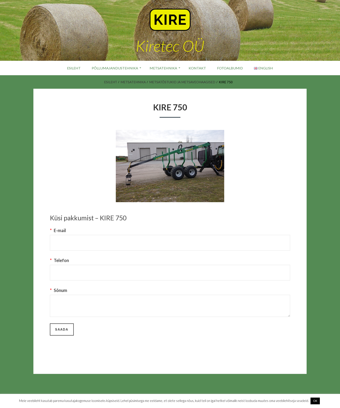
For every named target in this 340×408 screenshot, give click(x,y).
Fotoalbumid (230, 68)
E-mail (58, 230)
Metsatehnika (163, 68)
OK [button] (315, 401)
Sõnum (58, 290)
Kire (170, 19)
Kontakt (197, 68)
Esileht (74, 68)
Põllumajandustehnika (115, 68)
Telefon (59, 260)
